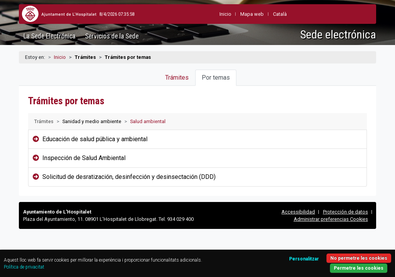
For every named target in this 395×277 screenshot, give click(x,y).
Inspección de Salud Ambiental (84, 158)
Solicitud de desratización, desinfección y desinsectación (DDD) (129, 176)
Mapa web (234, 14)
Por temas (216, 77)
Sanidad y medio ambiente (91, 121)
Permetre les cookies (337, 264)
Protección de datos (345, 212)
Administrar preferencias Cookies (331, 219)
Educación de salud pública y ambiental (94, 139)
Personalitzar (278, 254)
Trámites (177, 77)
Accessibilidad (298, 212)
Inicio (60, 57)
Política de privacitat (72, 262)
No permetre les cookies (337, 253)
